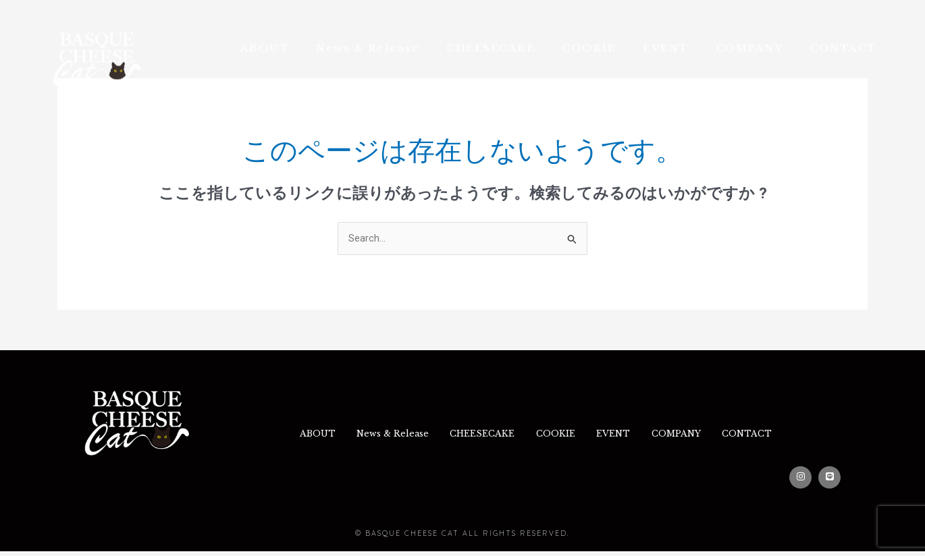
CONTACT (843, 30)
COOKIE (589, 30)
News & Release (367, 30)
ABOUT (265, 30)
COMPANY (749, 30)
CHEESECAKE (490, 30)
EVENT (666, 30)
